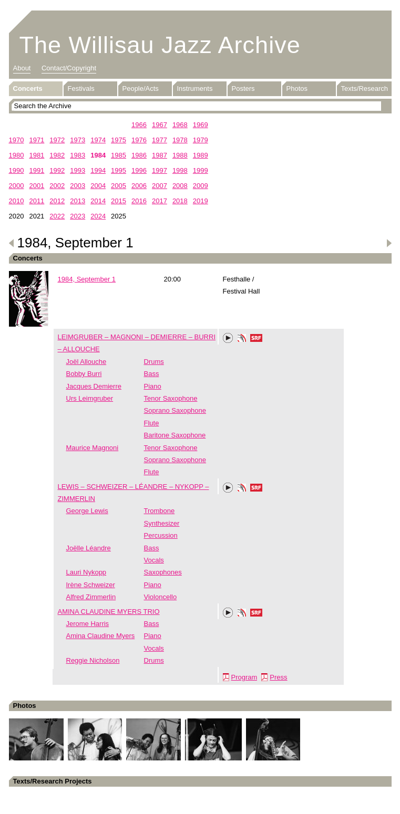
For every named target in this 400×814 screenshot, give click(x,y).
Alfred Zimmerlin (91, 597)
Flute (151, 423)
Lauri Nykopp (86, 572)
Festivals (81, 88)
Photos (296, 88)
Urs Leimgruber (90, 398)
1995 (118, 170)
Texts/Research (364, 88)
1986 (139, 155)
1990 (16, 170)
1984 (98, 155)
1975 (118, 140)
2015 (118, 201)
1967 (159, 125)
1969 (200, 125)
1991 (36, 170)
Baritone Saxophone (175, 435)
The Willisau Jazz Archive (160, 45)
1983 (77, 155)
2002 (57, 186)
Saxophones (163, 572)
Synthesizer (162, 523)
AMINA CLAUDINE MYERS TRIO (109, 611)
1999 (200, 170)
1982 (57, 155)
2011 (36, 201)
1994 (98, 170)
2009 (200, 186)
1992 (57, 170)
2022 (57, 216)
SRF (256, 339)
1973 (77, 140)
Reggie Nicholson (93, 660)
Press (278, 677)
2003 (77, 186)
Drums (154, 362)
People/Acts (140, 88)
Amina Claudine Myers (100, 636)
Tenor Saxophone (171, 398)
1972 (57, 140)
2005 (118, 186)
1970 (16, 140)
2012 (57, 201)
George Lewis (87, 511)
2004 (98, 186)
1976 (139, 140)
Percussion (161, 535)
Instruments (195, 88)
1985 (118, 155)
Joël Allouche (86, 362)
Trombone (159, 511)
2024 (98, 216)
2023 (77, 216)
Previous (11, 243)
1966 (139, 125)
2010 (16, 201)
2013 (77, 201)
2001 (36, 186)
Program (244, 677)
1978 (180, 140)
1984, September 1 (87, 279)
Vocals (154, 560)
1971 (36, 140)
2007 (159, 186)
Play (228, 338)
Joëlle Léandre (88, 548)
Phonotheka (242, 339)
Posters (243, 88)
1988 (180, 155)
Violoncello (160, 597)
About (22, 68)
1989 (200, 155)
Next (389, 243)
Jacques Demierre (94, 386)
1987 (159, 155)
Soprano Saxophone (175, 410)
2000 (16, 186)
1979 (200, 140)
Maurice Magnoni (92, 448)
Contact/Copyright (69, 68)
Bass (151, 374)
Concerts (28, 88)
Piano (152, 386)
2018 (180, 201)
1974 (98, 140)
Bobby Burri (84, 374)
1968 (180, 125)
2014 (98, 201)
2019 (200, 201)
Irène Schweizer (90, 585)
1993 (77, 170)
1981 (36, 155)
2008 (180, 186)
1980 (16, 155)
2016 (139, 201)
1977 (159, 140)
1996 (139, 170)
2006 (139, 186)
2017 (159, 201)
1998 (180, 170)
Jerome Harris (87, 624)
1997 (159, 170)
